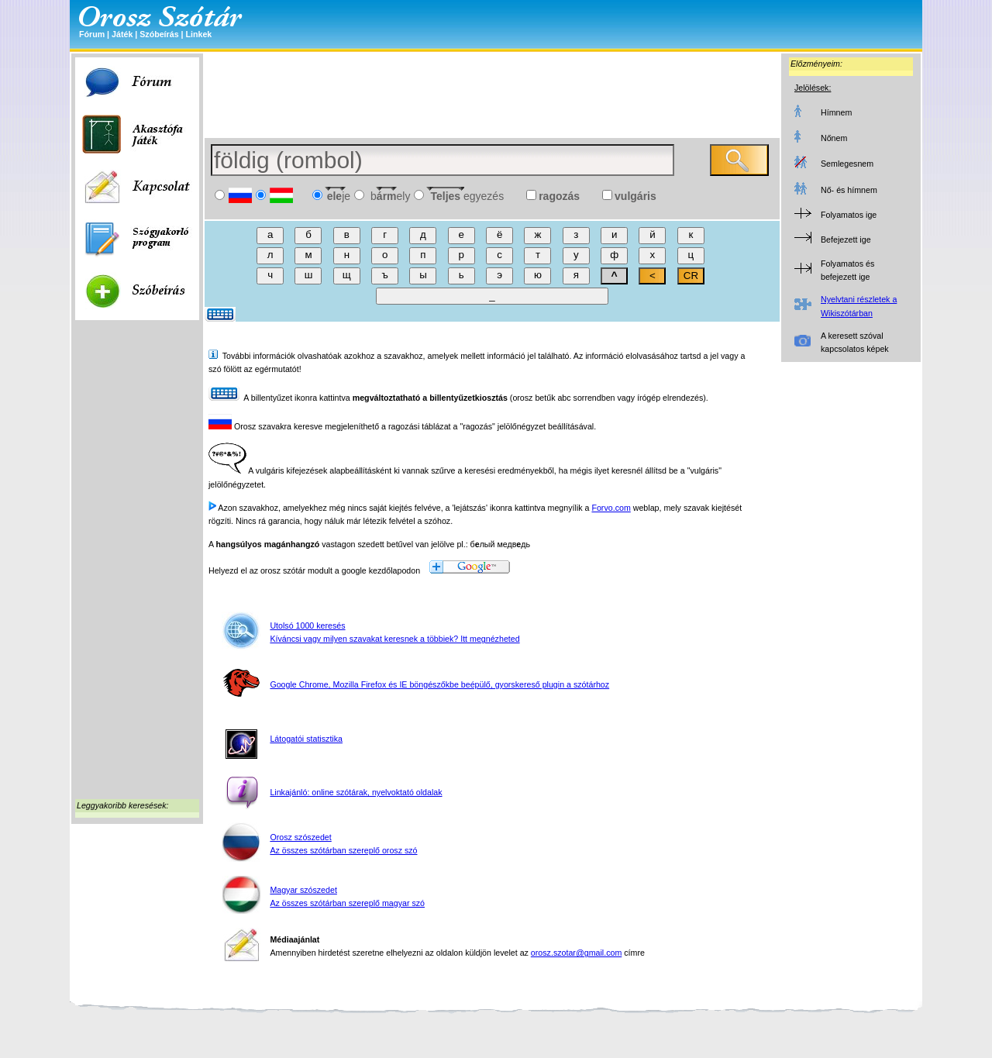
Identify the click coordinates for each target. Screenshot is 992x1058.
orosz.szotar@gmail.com (576, 952)
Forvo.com (610, 507)
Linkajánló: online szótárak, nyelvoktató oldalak (356, 792)
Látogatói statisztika (306, 738)
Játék (122, 34)
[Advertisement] (137, 562)
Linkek (198, 34)
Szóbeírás (159, 34)
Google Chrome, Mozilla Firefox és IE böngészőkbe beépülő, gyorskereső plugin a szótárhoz (439, 684)
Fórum (92, 34)
